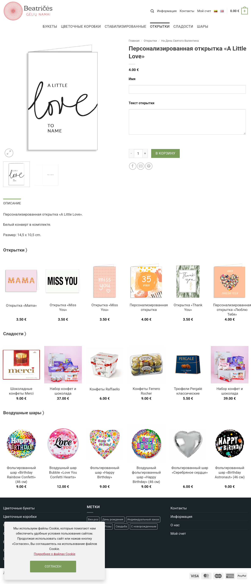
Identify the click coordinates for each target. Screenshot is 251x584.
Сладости (183, 26)
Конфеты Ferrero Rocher (146, 391)
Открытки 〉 (15, 249)
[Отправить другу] (140, 166)
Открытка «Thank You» (188, 307)
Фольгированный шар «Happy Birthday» (104, 472)
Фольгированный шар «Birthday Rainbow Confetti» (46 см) (21, 475)
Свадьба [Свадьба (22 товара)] (121, 526)
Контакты (187, 11)
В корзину (165, 153)
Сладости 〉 (14, 333)
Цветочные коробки (81, 26)
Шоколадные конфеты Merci (21, 391)
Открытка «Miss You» (63, 307)
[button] (152, 11)
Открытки (160, 26)
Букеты (50, 26)
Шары (202, 26)
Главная (134, 40)
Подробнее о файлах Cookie (54, 554)
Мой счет (204, 11)
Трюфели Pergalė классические (188, 391)
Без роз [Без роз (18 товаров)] (93, 519)
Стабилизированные (125, 26)
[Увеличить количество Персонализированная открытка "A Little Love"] (145, 153)
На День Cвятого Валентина (180, 40)
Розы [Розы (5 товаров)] (107, 526)
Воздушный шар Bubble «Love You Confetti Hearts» (63, 472)
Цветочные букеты (19, 508)
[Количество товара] (138, 153)
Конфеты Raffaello (104, 389)
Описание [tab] (12, 203)
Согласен (53, 566)
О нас (175, 525)
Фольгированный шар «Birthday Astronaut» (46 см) (230, 472)
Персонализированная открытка (149, 307)
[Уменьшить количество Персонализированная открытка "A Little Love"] (131, 153)
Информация (167, 11)
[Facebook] (132, 166)
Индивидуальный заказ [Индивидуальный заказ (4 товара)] (143, 519)
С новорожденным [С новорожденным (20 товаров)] (143, 526)
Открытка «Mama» (21, 305)
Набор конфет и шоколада (63, 391)
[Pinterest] (148, 166)
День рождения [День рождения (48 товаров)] (112, 519)
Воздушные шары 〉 (23, 412)
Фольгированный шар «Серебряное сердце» (189, 470)
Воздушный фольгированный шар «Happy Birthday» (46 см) (146, 475)
